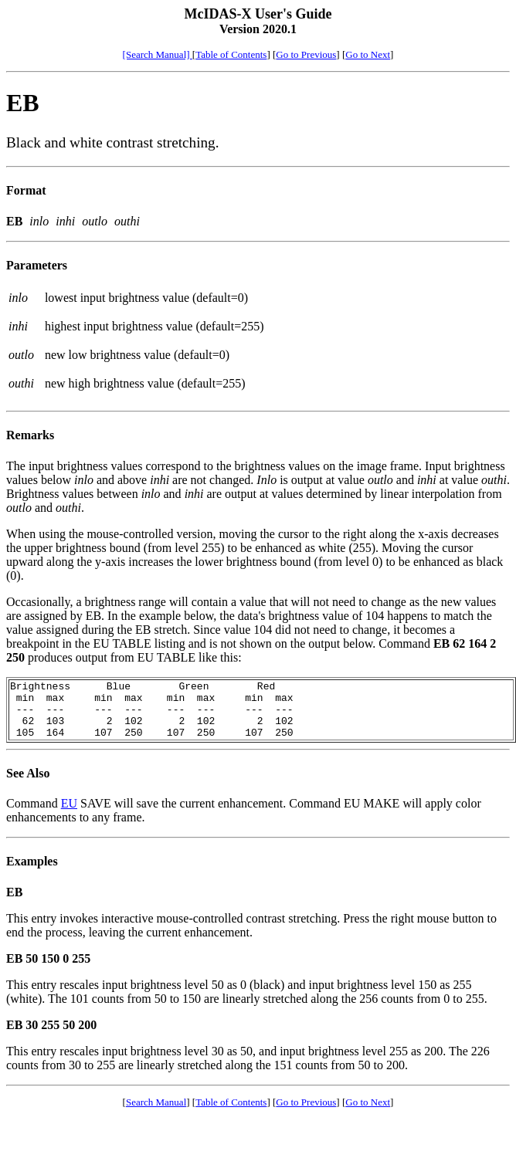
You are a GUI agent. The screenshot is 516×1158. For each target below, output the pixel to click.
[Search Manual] (157, 54)
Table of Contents (230, 54)
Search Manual (156, 1113)
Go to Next (367, 54)
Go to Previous (306, 54)
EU (69, 814)
